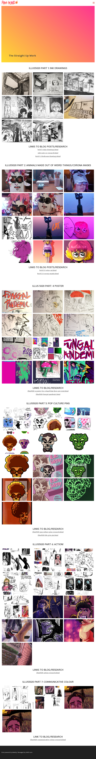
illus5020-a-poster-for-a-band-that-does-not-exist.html (48, 391)
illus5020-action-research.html (48, 673)
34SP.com (29, 752)
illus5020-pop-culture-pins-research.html (48, 532)
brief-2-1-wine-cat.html (48, 270)
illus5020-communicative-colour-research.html (48, 740)
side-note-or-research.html (48, 153)
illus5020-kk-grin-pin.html (48, 535)
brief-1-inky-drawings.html (48, 150)
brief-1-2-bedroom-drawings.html (48, 156)
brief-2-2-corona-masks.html (48, 274)
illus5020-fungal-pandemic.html (48, 394)
